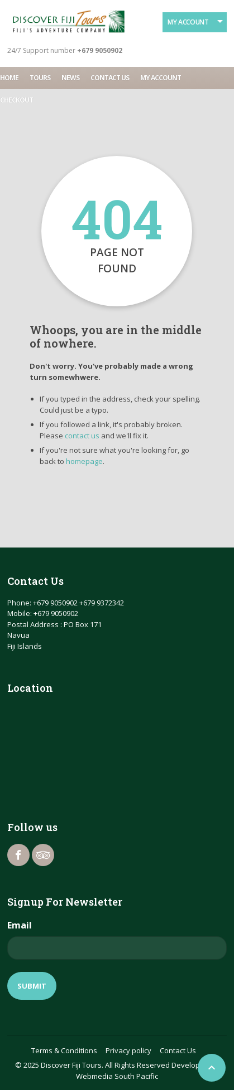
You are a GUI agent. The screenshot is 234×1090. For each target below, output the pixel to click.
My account (160, 77)
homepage (84, 461)
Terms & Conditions (64, 1050)
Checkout (16, 100)
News (70, 77)
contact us (82, 436)
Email (19, 925)
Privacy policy (128, 1050)
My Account (188, 22)
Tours (40, 77)
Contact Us (109, 77)
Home (9, 77)
